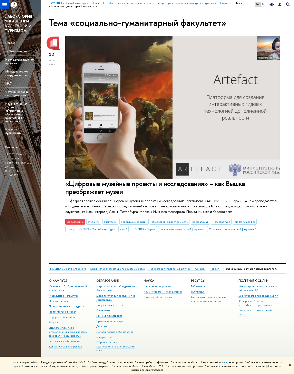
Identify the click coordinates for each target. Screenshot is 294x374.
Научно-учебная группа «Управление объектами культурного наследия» (16, 112)
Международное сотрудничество (17, 73)
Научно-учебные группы (158, 297)
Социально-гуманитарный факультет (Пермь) (234, 229)
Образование (107, 280)
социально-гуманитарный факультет (182, 229)
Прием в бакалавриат (109, 315)
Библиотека (198, 286)
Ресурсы (198, 280)
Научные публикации (13, 131)
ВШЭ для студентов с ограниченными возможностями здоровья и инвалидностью (68, 332)
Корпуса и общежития (62, 317)
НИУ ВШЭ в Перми (143, 229)
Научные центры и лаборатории (163, 291)
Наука (149, 280)
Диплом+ (102, 326)
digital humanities (245, 222)
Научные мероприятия (157, 286)
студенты (93, 222)
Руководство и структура (63, 295)
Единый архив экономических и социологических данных (209, 299)
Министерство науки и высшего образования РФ (257, 288)
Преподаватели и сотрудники (66, 306)
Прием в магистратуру (109, 321)
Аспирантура (103, 337)
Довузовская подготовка (111, 305)
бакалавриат (200, 222)
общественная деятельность (169, 222)
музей (123, 229)
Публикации (198, 291)
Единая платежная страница (65, 346)
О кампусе (58, 280)
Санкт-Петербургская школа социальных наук (117, 268)
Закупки (53, 322)
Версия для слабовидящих (64, 341)
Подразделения (58, 301)
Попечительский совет (62, 311)
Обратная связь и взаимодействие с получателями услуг (115, 346)
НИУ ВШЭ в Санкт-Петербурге (67, 268)
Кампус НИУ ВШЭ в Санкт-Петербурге (91, 229)
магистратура (221, 222)
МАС (8, 83)
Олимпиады (103, 310)
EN (263, 4)
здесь (224, 362)
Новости (11, 43)
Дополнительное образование (115, 332)
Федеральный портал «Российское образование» (255, 303)
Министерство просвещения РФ (258, 295)
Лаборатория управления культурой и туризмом (177, 268)
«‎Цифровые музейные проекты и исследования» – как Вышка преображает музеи (155, 187)
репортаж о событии (134, 222)
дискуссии (110, 222)
